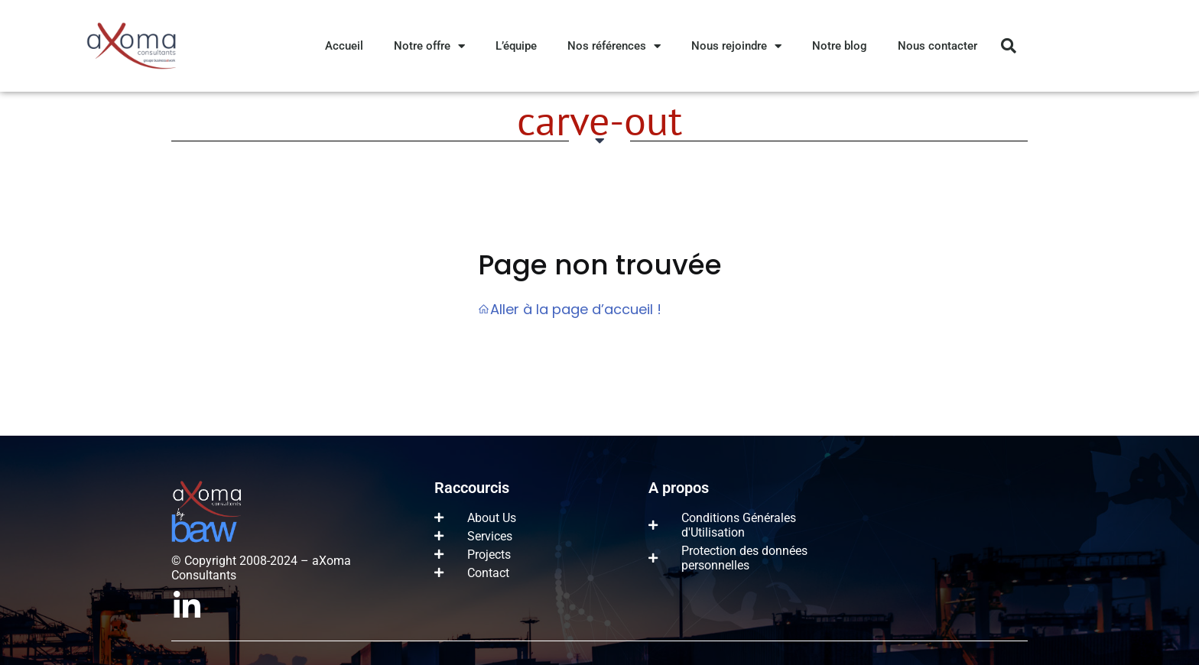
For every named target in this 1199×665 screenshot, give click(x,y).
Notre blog (839, 46)
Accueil (344, 46)
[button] (1008, 46)
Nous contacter (937, 46)
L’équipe (516, 46)
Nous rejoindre (736, 46)
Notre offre (429, 46)
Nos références (614, 46)
